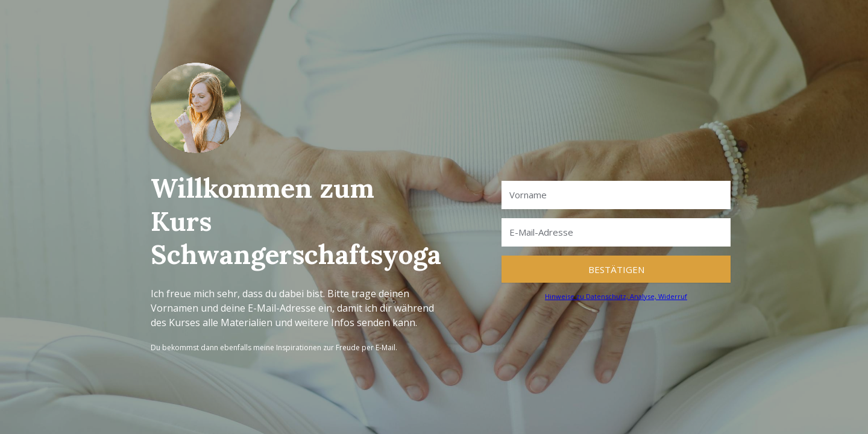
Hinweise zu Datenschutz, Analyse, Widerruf (616, 296)
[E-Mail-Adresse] (616, 232)
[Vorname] (616, 195)
